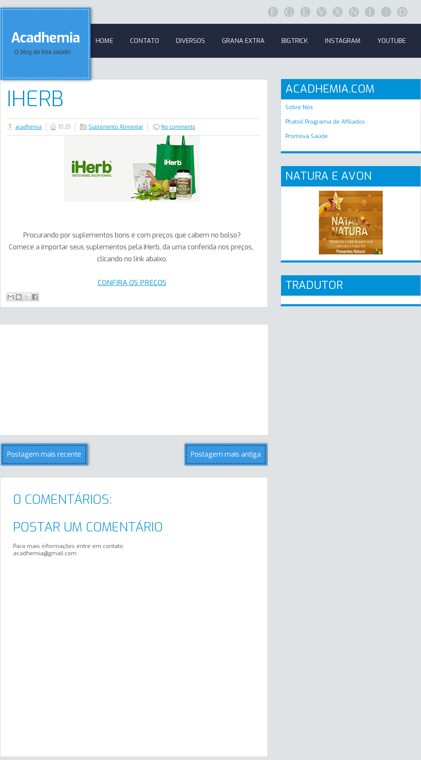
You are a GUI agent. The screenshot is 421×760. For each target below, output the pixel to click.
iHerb (35, 99)
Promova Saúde (306, 136)
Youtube (392, 41)
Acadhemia (45, 38)
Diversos (190, 41)
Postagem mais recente (44, 454)
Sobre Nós (299, 107)
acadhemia (28, 127)
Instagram (343, 41)
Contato (144, 41)
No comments (178, 127)
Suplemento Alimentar (115, 127)
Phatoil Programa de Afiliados (325, 121)
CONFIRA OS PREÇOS (132, 283)
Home (104, 41)
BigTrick (295, 41)
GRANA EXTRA (243, 41)
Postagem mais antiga (226, 454)
